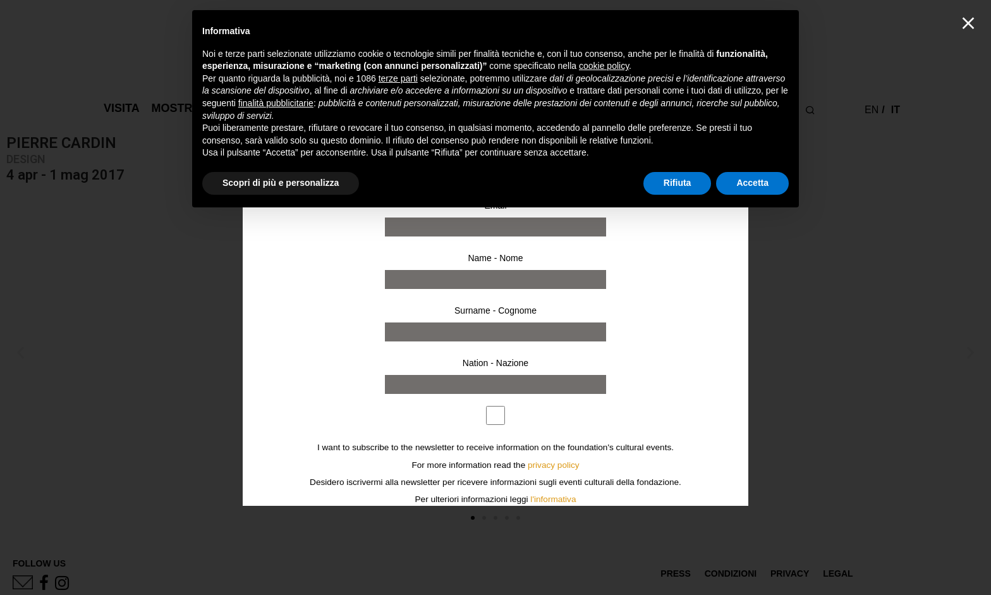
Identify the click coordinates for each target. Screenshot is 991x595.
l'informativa (553, 499)
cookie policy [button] (604, 66)
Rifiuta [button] (677, 183)
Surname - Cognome (495, 310)
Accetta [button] (752, 183)
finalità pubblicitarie (275, 103)
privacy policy (554, 465)
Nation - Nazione (495, 363)
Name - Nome (495, 258)
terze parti (398, 78)
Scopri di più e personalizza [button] (280, 183)
